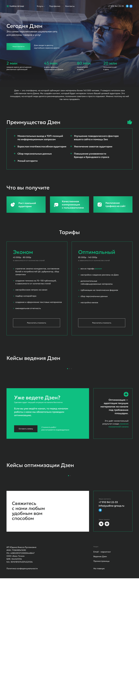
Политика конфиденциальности (22, 677)
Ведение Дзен (100, 665)
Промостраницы (101, 670)
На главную (99, 677)
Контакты (69, 6)
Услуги (40, 6)
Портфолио (54, 6)
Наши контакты (18, 46)
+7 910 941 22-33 (116, 6)
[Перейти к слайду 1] (68, 584)
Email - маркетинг (102, 660)
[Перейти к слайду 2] (70, 584)
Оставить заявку (26, 483)
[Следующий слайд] (121, 392)
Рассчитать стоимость (101, 323)
